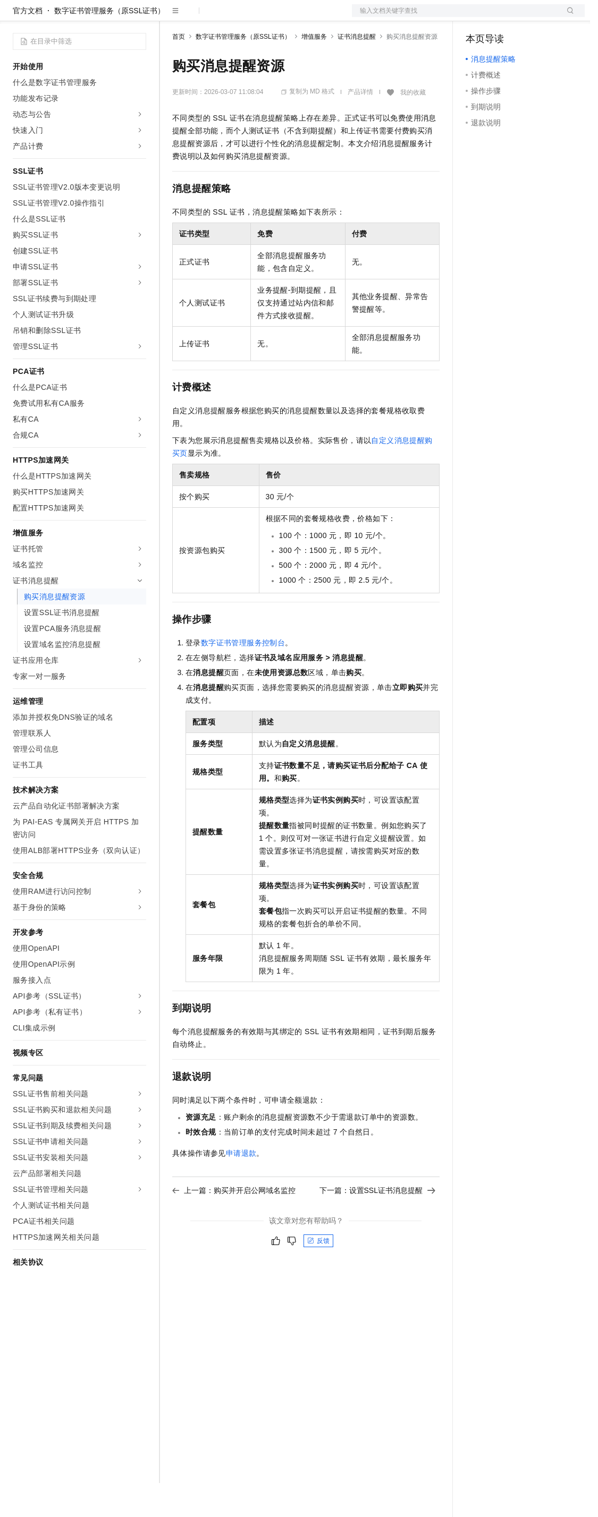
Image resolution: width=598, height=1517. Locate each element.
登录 (567, 17)
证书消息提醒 (357, 70)
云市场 (259, 17)
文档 (455, 17)
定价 (229, 17)
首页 (178, 70)
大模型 (109, 17)
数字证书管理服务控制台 (243, 676)
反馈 (318, 1275)
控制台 (502, 17)
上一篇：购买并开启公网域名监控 (234, 1224)
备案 (477, 17)
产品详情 (360, 126)
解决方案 (171, 17)
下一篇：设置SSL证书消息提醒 (377, 1224)
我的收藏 (413, 126)
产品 (138, 17)
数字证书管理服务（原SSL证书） (109, 44)
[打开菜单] (17, 17)
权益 (204, 17)
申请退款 (241, 1187)
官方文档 (28, 44)
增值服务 (314, 70)
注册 (528, 17)
